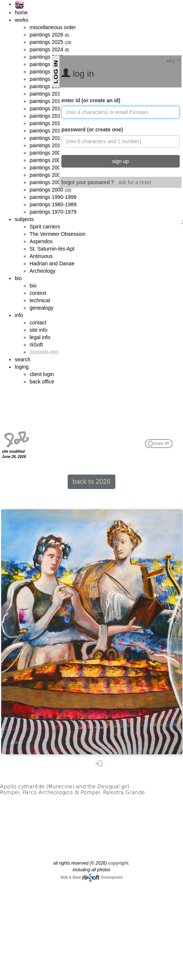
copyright (118, 863)
